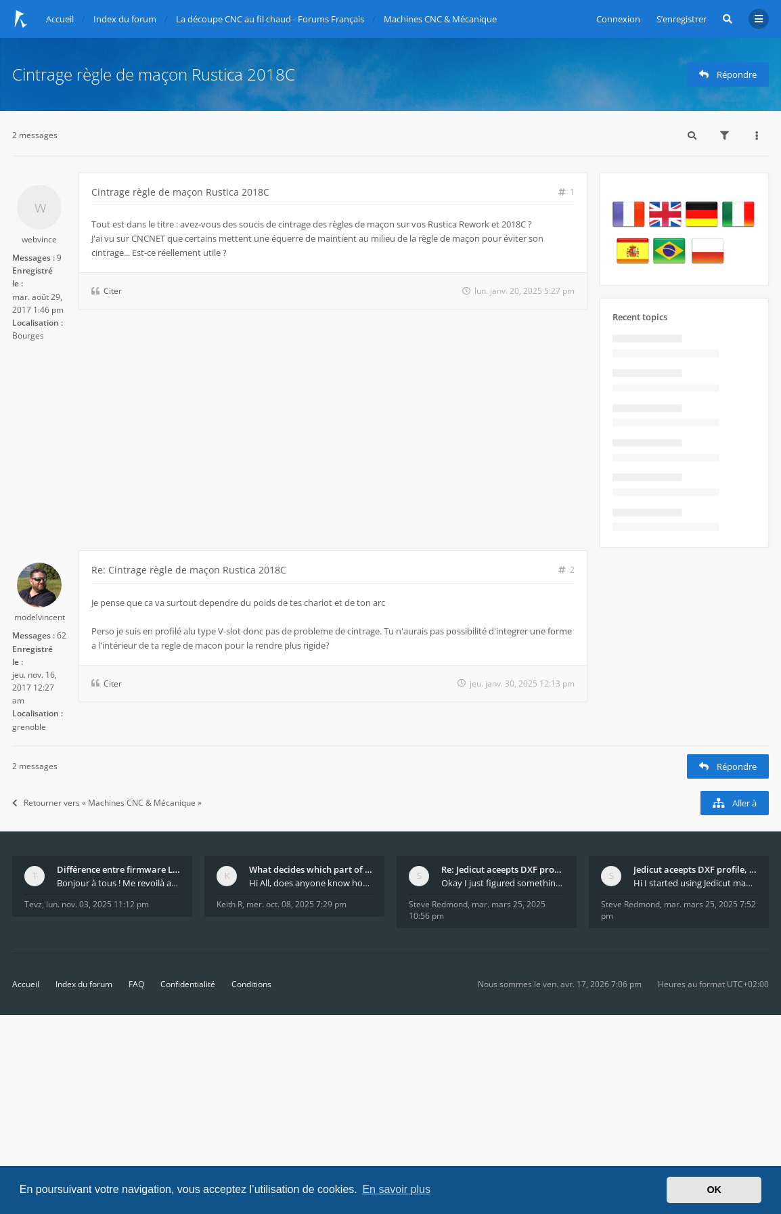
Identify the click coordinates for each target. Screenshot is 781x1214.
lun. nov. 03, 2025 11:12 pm (97, 904)
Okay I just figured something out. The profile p (502, 883)
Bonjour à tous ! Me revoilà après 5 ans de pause (118, 883)
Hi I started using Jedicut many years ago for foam (695, 883)
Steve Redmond (438, 904)
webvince (39, 239)
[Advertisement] (299, 449)
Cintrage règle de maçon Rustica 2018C (153, 74)
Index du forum (83, 984)
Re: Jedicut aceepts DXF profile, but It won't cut (502, 869)
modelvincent (39, 617)
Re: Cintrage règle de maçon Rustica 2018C (188, 569)
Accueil (25, 984)
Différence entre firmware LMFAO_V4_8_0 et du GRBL (118, 869)
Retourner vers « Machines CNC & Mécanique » (107, 802)
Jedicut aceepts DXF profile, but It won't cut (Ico (695, 869)
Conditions (251, 984)
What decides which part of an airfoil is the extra (310, 869)
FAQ (136, 984)
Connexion (618, 19)
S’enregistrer (681, 19)
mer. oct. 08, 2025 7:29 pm (296, 904)
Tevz (33, 904)
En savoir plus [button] (396, 1189)
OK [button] (714, 1189)
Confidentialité (187, 984)
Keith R (229, 904)
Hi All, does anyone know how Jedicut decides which (310, 883)
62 (61, 635)
